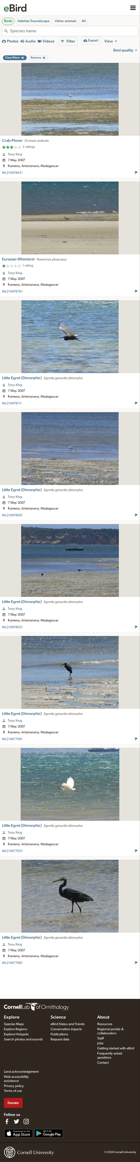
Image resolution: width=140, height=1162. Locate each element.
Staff (100, 1038)
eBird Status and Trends (68, 1024)
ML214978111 (12, 403)
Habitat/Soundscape (34, 21)
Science (58, 1017)
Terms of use (13, 1091)
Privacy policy (14, 1086)
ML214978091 (12, 515)
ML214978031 (12, 627)
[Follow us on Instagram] (26, 1121)
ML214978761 (12, 291)
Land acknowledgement (21, 1071)
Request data (60, 1039)
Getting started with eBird (115, 1048)
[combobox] (74, 31)
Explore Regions (15, 1029)
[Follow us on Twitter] (16, 1121)
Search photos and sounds (23, 1039)
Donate (13, 1103)
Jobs (100, 1043)
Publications (59, 1034)
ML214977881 (12, 963)
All (84, 21)
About (103, 1017)
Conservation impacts (66, 1029)
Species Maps (14, 1024)
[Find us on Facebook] (7, 1121)
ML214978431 (12, 173)
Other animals (65, 21)
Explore (11, 1017)
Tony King (15, 154)
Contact (103, 1062)
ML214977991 (12, 739)
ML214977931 (12, 851)
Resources (104, 1024)
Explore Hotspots (16, 1034)
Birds (8, 21)
